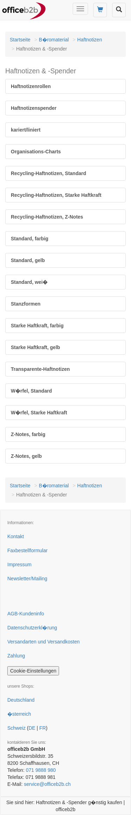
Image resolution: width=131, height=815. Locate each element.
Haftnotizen (89, 39)
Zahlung (16, 656)
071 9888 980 (41, 770)
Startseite (20, 39)
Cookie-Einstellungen (33, 671)
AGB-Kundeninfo (25, 613)
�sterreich (19, 714)
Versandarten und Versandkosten (43, 641)
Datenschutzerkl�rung (32, 627)
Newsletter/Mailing (27, 578)
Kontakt (15, 536)
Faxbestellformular (27, 550)
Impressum (19, 564)
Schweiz (16, 728)
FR (42, 728)
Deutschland (21, 700)
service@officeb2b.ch (47, 784)
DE (32, 728)
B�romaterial (54, 39)
